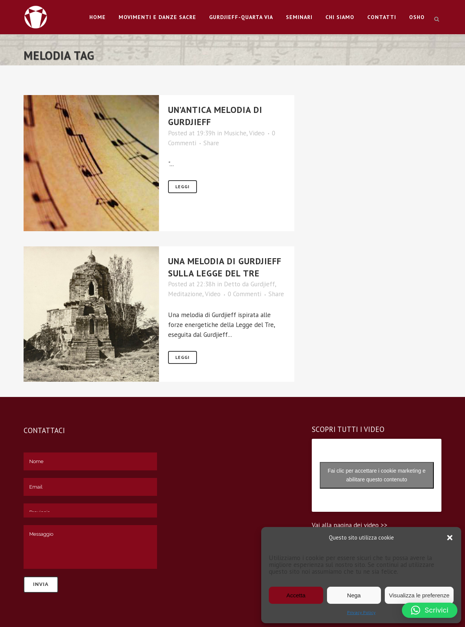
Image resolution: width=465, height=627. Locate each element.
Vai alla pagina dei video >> (349, 525)
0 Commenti (244, 294)
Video (257, 133)
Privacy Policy (361, 612)
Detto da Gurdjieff (249, 284)
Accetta (295, 595)
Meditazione (185, 294)
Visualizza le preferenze (419, 595)
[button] (450, 537)
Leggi (182, 186)
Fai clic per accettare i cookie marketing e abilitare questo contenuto (377, 475)
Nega (354, 595)
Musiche (235, 133)
